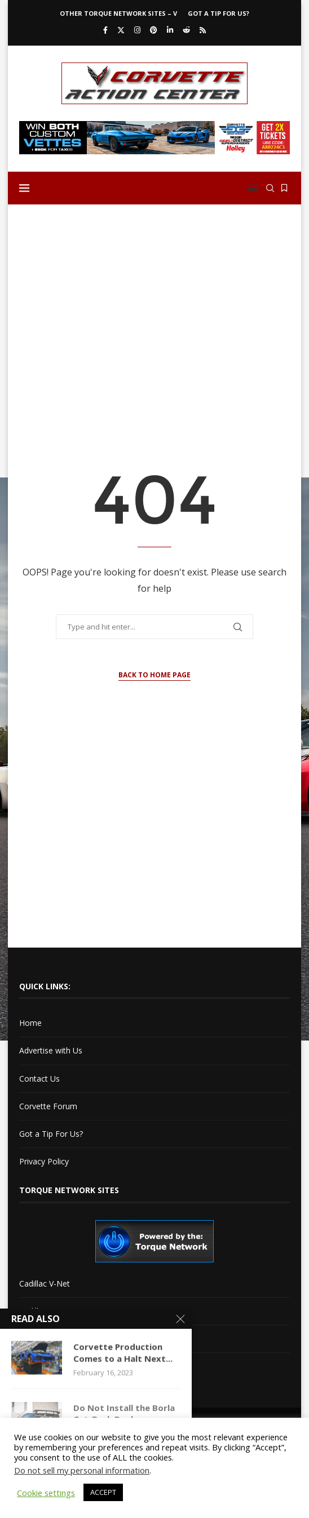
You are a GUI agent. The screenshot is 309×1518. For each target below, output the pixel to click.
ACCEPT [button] (103, 1492)
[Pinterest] (153, 30)
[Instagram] (137, 30)
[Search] (270, 188)
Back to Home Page (154, 675)
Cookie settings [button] (46, 1493)
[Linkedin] (170, 30)
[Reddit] (186, 30)
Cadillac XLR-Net (49, 1311)
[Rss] (203, 30)
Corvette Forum (48, 1106)
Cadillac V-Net (44, 1283)
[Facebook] (105, 30)
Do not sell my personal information (81, 1470)
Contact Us (39, 1078)
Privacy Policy (44, 1161)
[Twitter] (121, 30)
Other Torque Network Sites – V (118, 13)
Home (30, 1022)
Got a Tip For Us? (218, 13)
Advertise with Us (50, 1050)
